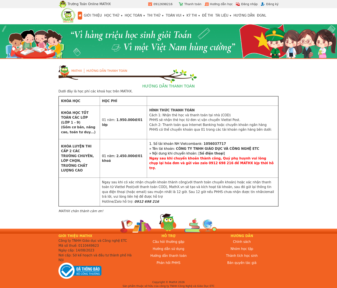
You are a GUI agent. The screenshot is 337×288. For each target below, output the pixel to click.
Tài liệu (221, 15)
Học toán (133, 15)
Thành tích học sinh (242, 256)
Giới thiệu (93, 15)
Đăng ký (272, 4)
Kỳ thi (192, 15)
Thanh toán (192, 4)
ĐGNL (261, 15)
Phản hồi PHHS (169, 263)
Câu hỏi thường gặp (168, 242)
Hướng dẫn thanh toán (106, 70)
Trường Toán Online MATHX (84, 4)
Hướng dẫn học (221, 4)
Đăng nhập (249, 4)
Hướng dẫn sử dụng (168, 249)
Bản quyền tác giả (241, 263)
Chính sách (242, 242)
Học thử (112, 15)
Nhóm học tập (242, 249)
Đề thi (207, 15)
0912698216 (163, 4)
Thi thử (154, 15)
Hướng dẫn (244, 15)
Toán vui (173, 15)
